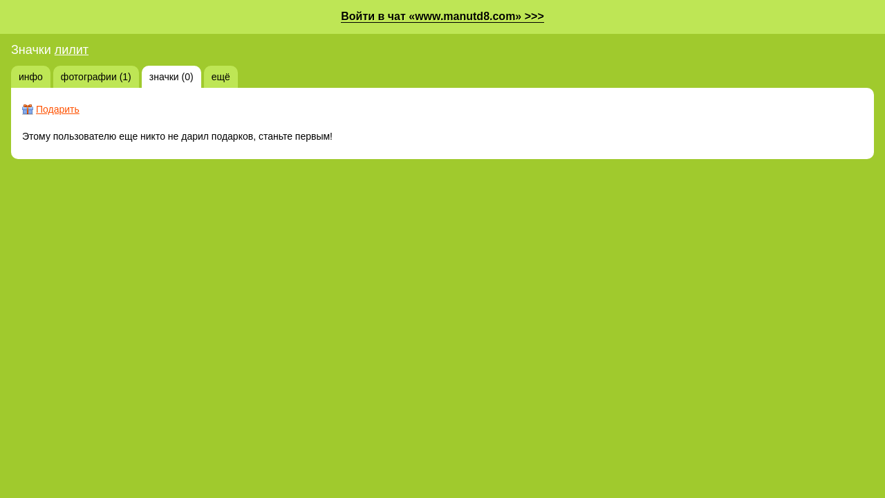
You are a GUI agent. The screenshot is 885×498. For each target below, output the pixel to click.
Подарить (58, 109)
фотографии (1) (96, 76)
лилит (71, 50)
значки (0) (171, 76)
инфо (31, 76)
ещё (221, 76)
